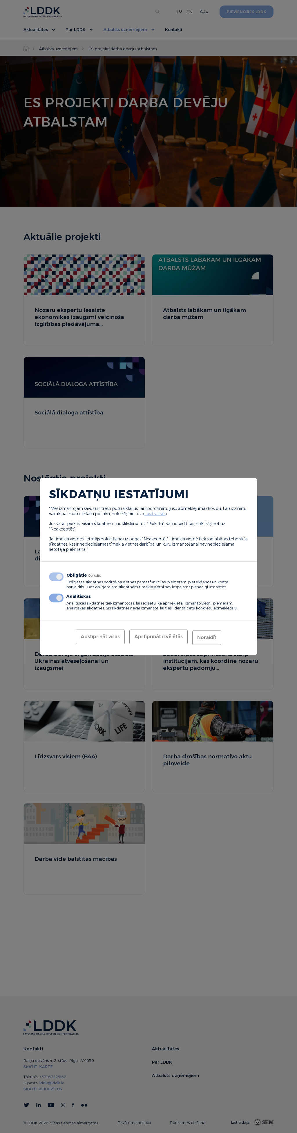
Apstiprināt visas (100, 637)
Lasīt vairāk (155, 514)
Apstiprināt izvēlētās (158, 637)
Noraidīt (206, 637)
